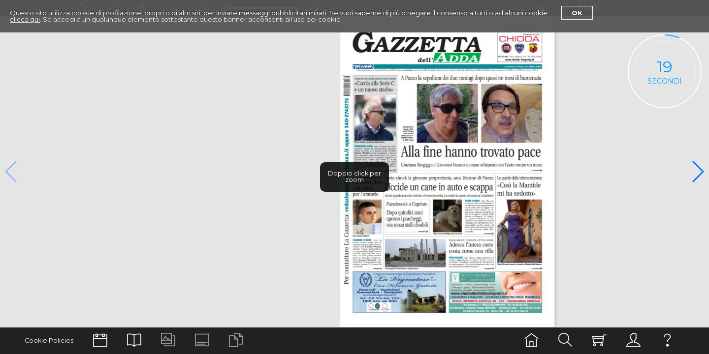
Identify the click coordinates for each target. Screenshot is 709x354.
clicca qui (25, 19)
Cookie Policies (49, 340)
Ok (577, 13)
